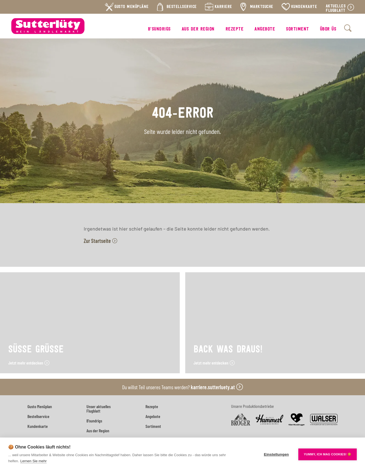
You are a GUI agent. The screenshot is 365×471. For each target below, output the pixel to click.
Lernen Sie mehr (33, 461)
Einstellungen (276, 454)
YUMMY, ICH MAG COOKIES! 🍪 (327, 454)
